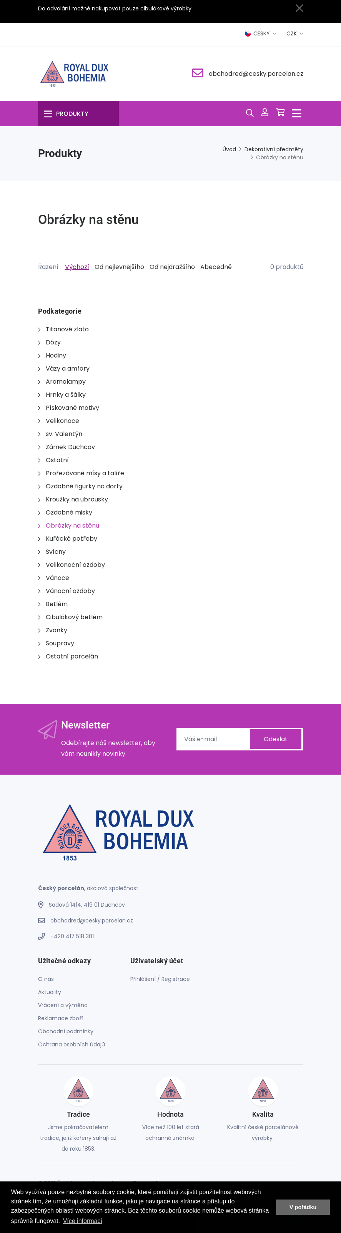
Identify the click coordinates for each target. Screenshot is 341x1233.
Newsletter (85, 725)
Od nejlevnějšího (119, 266)
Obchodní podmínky (65, 1031)
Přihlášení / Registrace (160, 979)
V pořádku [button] (302, 1207)
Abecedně (216, 266)
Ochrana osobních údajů (71, 1044)
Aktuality (49, 992)
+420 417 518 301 (72, 936)
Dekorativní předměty (274, 149)
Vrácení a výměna (63, 1005)
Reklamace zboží (60, 1018)
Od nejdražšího (172, 266)
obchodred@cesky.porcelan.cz (256, 73)
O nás (46, 979)
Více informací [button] (82, 1221)
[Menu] (78, 113)
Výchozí (77, 266)
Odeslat (276, 739)
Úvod (229, 149)
